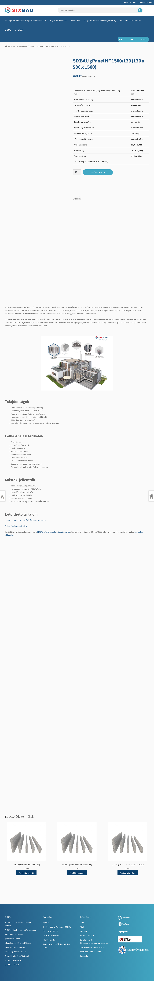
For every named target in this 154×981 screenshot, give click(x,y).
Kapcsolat (84, 956)
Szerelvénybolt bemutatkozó (92, 947)
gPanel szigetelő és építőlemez (18, 943)
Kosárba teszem (98, 172)
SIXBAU (8, 30)
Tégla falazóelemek (58, 20)
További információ (26, 873)
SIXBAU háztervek (12, 964)
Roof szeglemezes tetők (15, 951)
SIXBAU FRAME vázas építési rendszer (20, 930)
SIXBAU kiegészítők (13, 960)
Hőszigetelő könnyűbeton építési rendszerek (24, 20)
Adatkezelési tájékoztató (90, 951)
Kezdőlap (11, 46)
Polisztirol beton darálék (130, 20)
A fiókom (19, 30)
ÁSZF (82, 927)
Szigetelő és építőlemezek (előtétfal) (100, 20)
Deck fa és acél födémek (15, 947)
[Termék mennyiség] (77, 172)
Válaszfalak (75, 20)
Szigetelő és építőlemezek (26, 46)
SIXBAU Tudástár (87, 935)
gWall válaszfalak (12, 938)
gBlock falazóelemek (14, 934)
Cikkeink (83, 931)
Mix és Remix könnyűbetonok (17, 956)
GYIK (82, 922)
